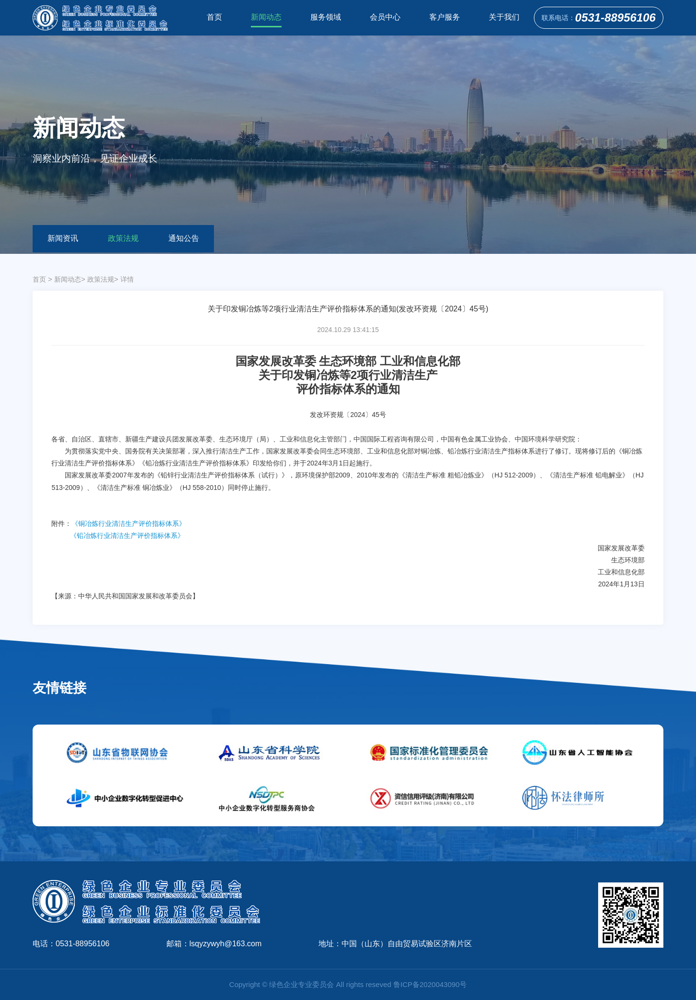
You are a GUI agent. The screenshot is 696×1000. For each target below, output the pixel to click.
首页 (40, 279)
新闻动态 (67, 279)
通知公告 (186, 239)
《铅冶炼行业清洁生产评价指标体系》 (127, 535)
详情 (127, 279)
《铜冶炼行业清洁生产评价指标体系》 (128, 523)
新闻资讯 (63, 239)
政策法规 (124, 239)
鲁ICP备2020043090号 (430, 984)
